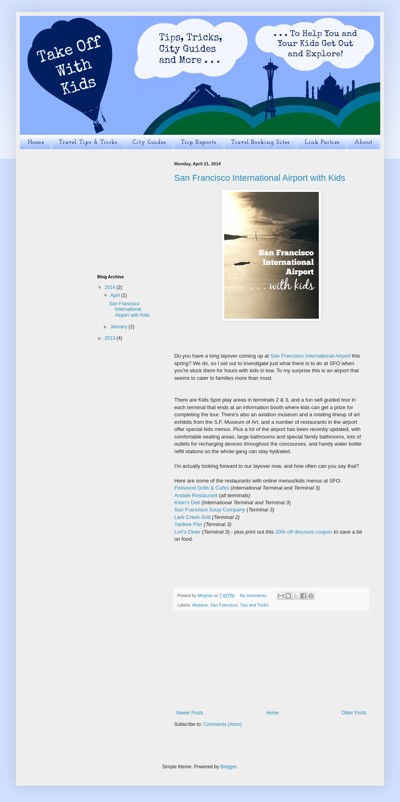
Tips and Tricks (254, 605)
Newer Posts (189, 713)
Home (35, 142)
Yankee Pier (188, 524)
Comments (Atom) (222, 724)
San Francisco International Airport (310, 356)
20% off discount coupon (303, 532)
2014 (110, 287)
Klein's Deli (187, 502)
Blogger (228, 766)
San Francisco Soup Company (209, 510)
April (115, 295)
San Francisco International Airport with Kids (259, 178)
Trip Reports (198, 142)
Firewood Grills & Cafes (201, 488)
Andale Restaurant (195, 495)
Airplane (200, 605)
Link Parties (322, 142)
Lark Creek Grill (192, 517)
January (119, 326)
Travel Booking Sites (260, 142)
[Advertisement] (271, 660)
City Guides (149, 142)
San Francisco (224, 605)
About (363, 142)
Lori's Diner (187, 532)
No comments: (254, 595)
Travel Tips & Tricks (88, 142)
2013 (110, 338)
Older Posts (353, 713)
